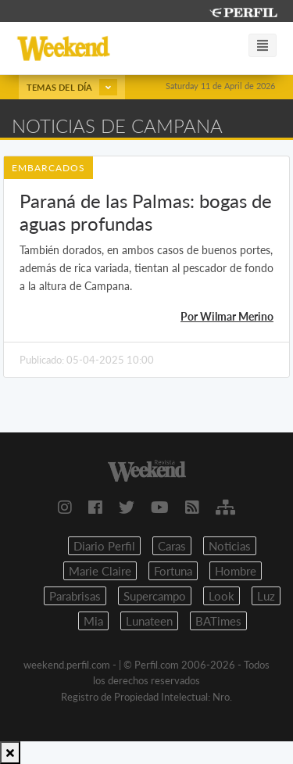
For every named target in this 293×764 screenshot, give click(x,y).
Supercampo (154, 596)
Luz (266, 596)
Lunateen (149, 621)
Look (221, 596)
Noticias (230, 546)
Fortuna (173, 571)
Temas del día (72, 87)
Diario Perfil (104, 546)
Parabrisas (75, 596)
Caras (172, 546)
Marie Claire (100, 571)
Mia (93, 621)
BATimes (218, 621)
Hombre (235, 571)
